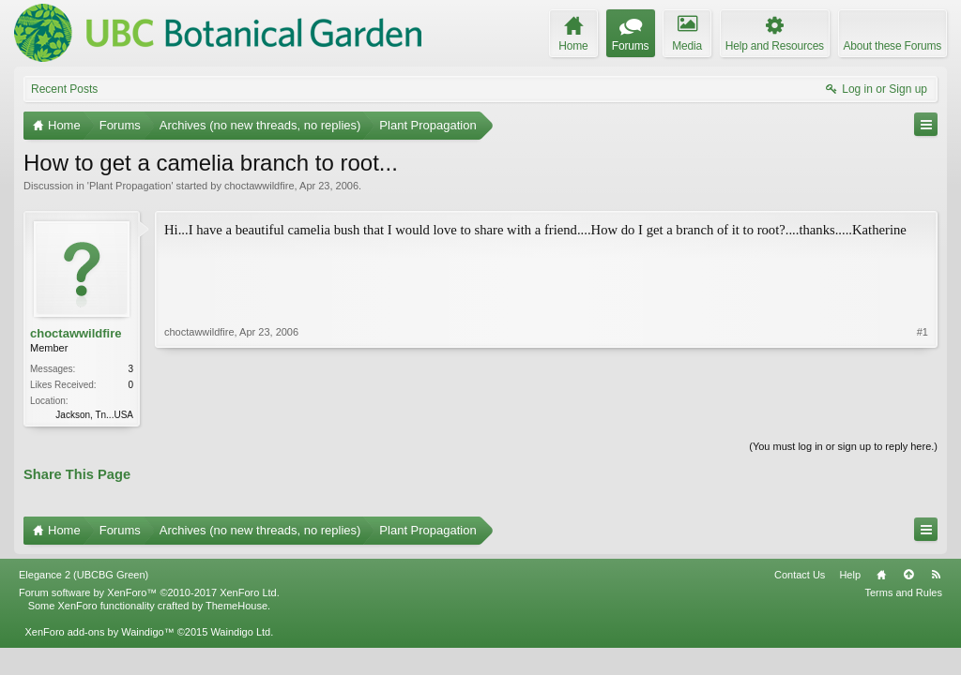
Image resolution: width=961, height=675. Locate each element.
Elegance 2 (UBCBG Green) (83, 574)
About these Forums (892, 45)
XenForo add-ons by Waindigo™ (99, 632)
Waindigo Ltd (240, 632)
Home (881, 574)
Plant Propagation (130, 185)
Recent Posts (64, 89)
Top (908, 574)
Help (850, 574)
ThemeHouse (236, 605)
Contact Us (799, 574)
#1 (922, 332)
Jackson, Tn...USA (94, 415)
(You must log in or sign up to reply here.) (843, 446)
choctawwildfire (259, 185)
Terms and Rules (903, 592)
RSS (935, 574)
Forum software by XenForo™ (149, 592)
